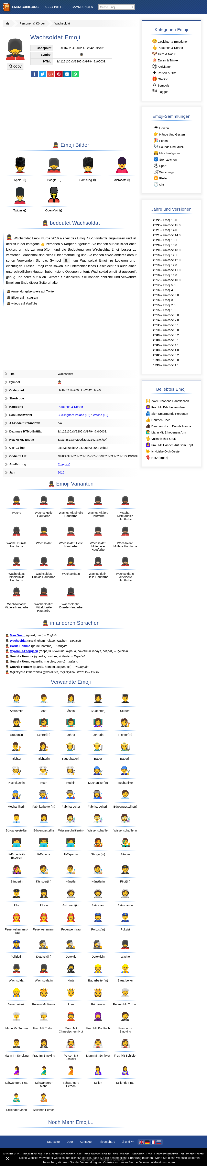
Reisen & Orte (163, 73)
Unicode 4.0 (171, 350)
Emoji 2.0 (169, 305)
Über (70, 1141)
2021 (156, 230)
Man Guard (17, 635)
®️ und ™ (128, 1141)
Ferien (160, 140)
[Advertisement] (71, 109)
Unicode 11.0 (172, 270)
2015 (156, 305)
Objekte (159, 79)
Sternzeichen (165, 159)
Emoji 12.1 (170, 255)
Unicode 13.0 (172, 250)
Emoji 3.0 (169, 300)
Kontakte (86, 1141)
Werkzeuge (163, 172)
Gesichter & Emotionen (169, 41)
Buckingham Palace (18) (74, 415)
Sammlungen (82, 7)
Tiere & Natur (163, 54)
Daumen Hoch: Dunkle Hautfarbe (170, 426)
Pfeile (160, 178)
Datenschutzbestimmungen (157, 1162)
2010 (156, 330)
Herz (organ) (156, 457)
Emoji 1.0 (169, 310)
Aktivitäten (161, 66)
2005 (156, 345)
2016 (55, 238)
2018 (156, 270)
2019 (156, 255)
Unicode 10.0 (172, 280)
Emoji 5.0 (169, 285)
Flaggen (159, 91)
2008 (156, 340)
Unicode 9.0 (171, 295)
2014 (156, 320)
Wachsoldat (62, 23)
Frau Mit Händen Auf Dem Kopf (169, 445)
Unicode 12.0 (172, 260)
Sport (159, 165)
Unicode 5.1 (171, 340)
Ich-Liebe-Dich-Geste (162, 451)
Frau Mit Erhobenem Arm (165, 407)
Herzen (161, 128)
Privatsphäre (106, 1141)
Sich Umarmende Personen (166, 413)
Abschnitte (54, 7)
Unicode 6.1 (171, 325)
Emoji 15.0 (170, 220)
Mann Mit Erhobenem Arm (165, 432)
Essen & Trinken (165, 60)
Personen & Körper (32, 23)
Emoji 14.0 (170, 230)
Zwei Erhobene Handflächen (167, 401)
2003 (156, 350)
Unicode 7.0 (171, 320)
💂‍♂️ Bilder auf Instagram (22, 297)
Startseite (53, 1141)
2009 (156, 335)
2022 (156, 220)
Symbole (160, 85)
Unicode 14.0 (172, 235)
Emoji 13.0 (170, 245)
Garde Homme (20, 646)
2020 (156, 240)
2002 (156, 355)
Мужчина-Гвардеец (24, 651)
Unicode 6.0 (171, 330)
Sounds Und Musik (168, 146)
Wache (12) (100, 415)
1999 (156, 360)
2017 (156, 280)
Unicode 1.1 (171, 365)
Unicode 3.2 (171, 355)
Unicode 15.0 (172, 225)
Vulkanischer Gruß (160, 438)
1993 (156, 365)
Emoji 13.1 (170, 240)
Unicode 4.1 (171, 345)
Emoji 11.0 (170, 275)
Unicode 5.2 (171, 335)
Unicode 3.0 (171, 360)
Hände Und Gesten (169, 134)
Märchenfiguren (166, 153)
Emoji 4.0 (84, 238)
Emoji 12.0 (170, 265)
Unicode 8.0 (171, 315)
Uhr (158, 184)
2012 (156, 325)
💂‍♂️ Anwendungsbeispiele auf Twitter (31, 291)
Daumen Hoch (157, 420)
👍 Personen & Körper (58, 244)
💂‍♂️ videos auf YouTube (22, 303)
